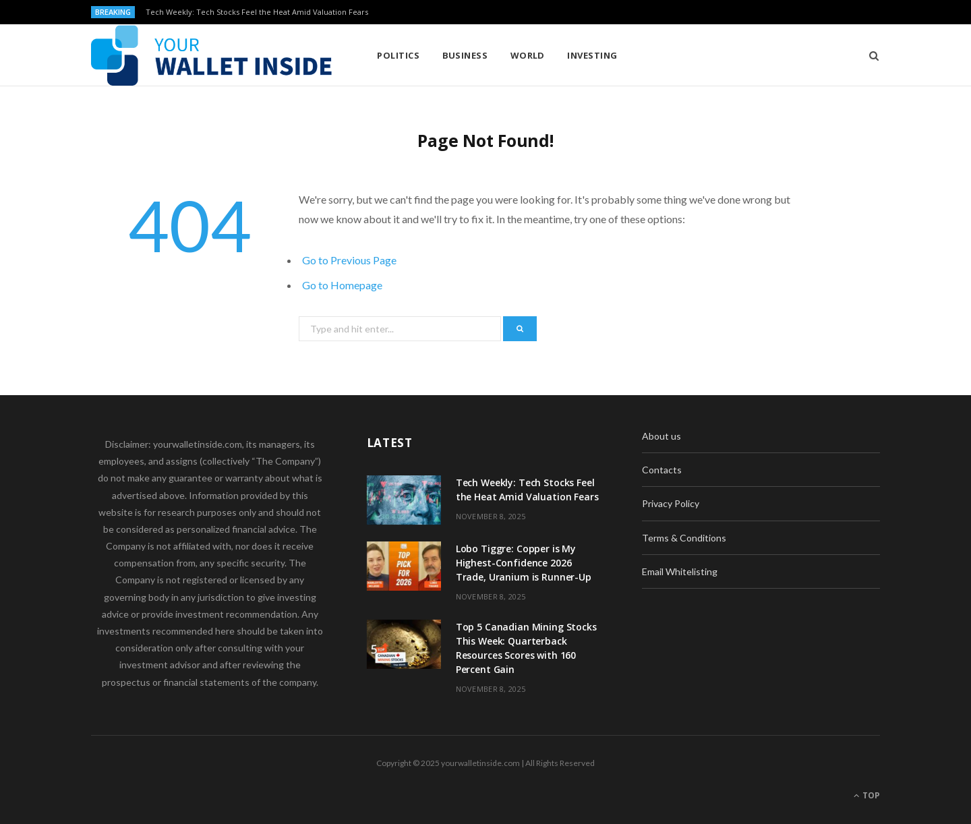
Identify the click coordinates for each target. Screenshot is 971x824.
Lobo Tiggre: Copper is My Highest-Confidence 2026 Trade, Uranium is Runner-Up (523, 562)
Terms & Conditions (684, 537)
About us (661, 436)
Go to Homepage (342, 284)
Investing (592, 55)
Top (867, 795)
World (527, 55)
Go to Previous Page (349, 260)
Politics (398, 55)
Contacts (662, 469)
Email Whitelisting (679, 571)
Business (465, 55)
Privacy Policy (670, 503)
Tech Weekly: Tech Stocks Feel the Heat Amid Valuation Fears (257, 12)
